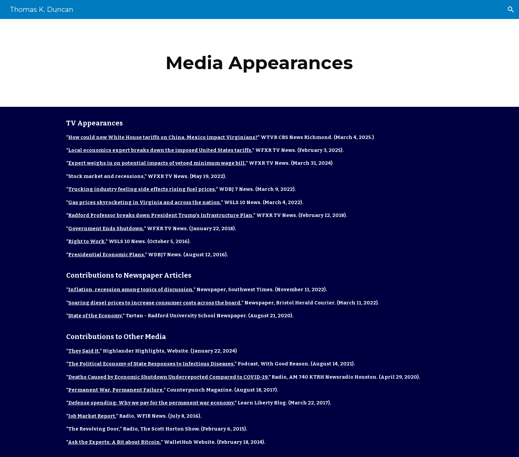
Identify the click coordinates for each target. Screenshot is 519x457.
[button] (511, 9)
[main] (260, 63)
